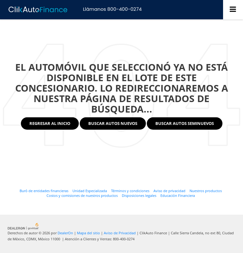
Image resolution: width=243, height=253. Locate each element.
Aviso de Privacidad (120, 232)
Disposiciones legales (139, 195)
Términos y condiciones (130, 190)
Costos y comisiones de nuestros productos (82, 195)
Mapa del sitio (88, 232)
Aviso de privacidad (169, 190)
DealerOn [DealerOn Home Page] (65, 232)
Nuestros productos (206, 190)
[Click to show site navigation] (233, 9)
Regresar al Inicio (49, 123)
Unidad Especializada (89, 190)
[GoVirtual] (24, 226)
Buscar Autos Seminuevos (184, 123)
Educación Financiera (177, 195)
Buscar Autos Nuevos (112, 123)
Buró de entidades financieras (44, 190)
